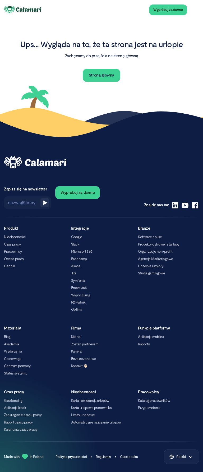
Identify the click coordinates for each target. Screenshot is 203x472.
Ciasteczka (129, 457)
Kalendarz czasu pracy (20, 429)
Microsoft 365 (82, 251)
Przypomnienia (149, 408)
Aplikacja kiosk (15, 408)
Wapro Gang (80, 295)
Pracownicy (13, 251)
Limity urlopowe (83, 415)
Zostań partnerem (84, 344)
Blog (7, 337)
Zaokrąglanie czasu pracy (22, 415)
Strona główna (101, 75)
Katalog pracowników (154, 401)
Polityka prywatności (71, 457)
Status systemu (15, 373)
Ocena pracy (14, 259)
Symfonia (78, 281)
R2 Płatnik (78, 302)
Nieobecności (15, 237)
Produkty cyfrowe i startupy (158, 244)
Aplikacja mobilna (151, 337)
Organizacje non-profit (155, 251)
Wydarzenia (13, 351)
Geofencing (13, 401)
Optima (76, 309)
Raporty (144, 344)
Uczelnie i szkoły (150, 266)
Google (76, 237)
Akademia (11, 344)
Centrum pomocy (17, 366)
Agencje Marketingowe (155, 259)
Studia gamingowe (151, 273)
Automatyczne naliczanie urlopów (96, 422)
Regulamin (103, 457)
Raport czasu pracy (18, 422)
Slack (75, 244)
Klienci (76, 337)
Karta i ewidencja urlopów (90, 401)
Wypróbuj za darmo (168, 10)
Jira (73, 273)
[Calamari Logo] (23, 10)
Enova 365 (79, 288)
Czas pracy (12, 244)
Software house (150, 237)
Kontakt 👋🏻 (79, 366)
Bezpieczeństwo (83, 359)
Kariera (76, 351)
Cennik (9, 266)
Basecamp (79, 259)
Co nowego (12, 359)
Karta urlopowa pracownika (91, 408)
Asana (76, 266)
